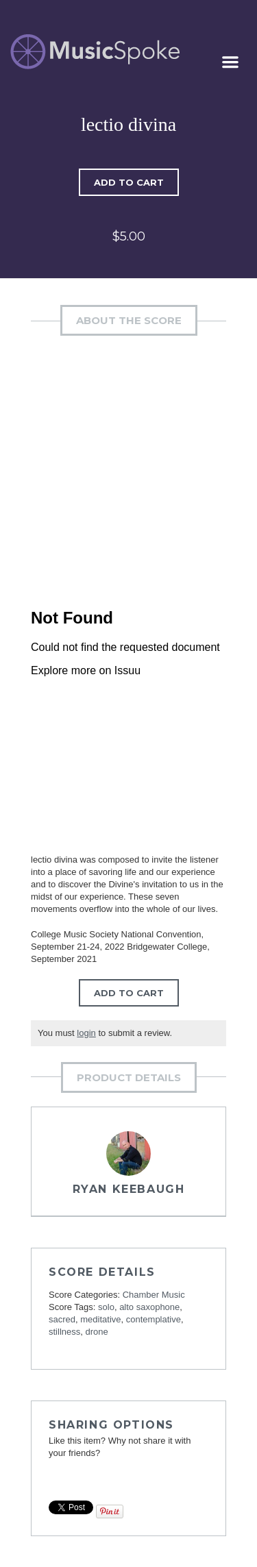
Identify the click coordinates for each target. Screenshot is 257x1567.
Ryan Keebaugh (129, 1189)
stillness (64, 1332)
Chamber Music (154, 1295)
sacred (62, 1319)
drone (96, 1332)
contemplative (153, 1319)
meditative (100, 1319)
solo (106, 1307)
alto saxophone (149, 1307)
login (86, 1033)
